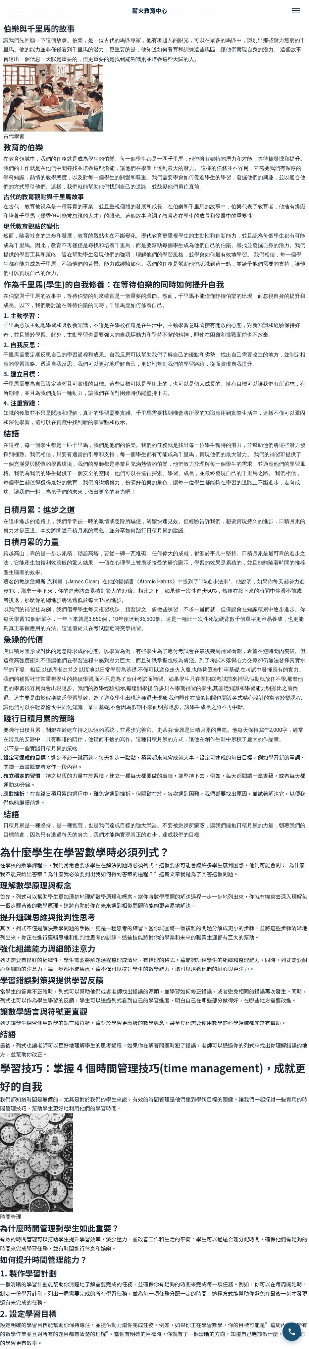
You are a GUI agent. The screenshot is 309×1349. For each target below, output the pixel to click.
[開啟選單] (295, 10)
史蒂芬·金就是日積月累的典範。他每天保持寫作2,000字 (222, 730)
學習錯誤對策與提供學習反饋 (51, 980)
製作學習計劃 (33, 1273)
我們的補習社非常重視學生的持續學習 (48, 679)
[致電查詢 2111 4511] (292, 1331)
